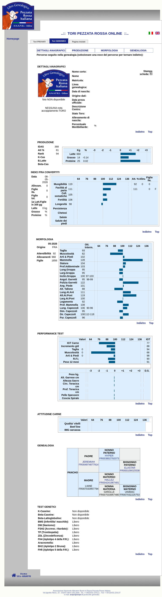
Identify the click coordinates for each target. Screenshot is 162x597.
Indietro (139, 131)
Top (150, 131)
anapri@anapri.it (76, 595)
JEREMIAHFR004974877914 (88, 463)
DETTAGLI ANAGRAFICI (51, 50)
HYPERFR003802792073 (109, 457)
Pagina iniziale (78, 42)
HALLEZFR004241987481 (109, 481)
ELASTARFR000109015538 (130, 469)
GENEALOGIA (138, 50)
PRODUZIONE (80, 50)
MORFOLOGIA (109, 50)
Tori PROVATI (39, 42)
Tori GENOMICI (59, 41)
